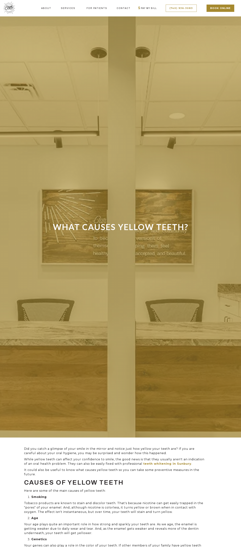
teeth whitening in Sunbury (167, 463)
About (46, 8)
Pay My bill (147, 7)
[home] (9, 7)
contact (124, 8)
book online (220, 8)
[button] (68, 8)
